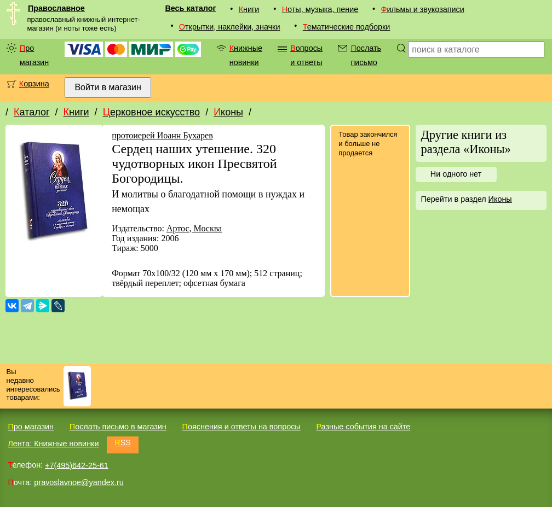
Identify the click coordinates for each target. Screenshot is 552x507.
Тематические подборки (346, 26)
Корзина (34, 83)
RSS (122, 442)
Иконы (228, 112)
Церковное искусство (151, 112)
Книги (249, 9)
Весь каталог (190, 8)
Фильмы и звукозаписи (422, 9)
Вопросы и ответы (306, 55)
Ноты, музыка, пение (320, 9)
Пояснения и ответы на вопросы (241, 426)
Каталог (31, 112)
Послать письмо (365, 55)
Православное (56, 8)
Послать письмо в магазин (118, 426)
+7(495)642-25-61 (76, 465)
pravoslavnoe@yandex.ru (78, 482)
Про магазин (34, 55)
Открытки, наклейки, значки (229, 26)
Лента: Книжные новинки (53, 443)
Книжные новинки (245, 55)
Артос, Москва (194, 228)
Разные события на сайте (363, 426)
